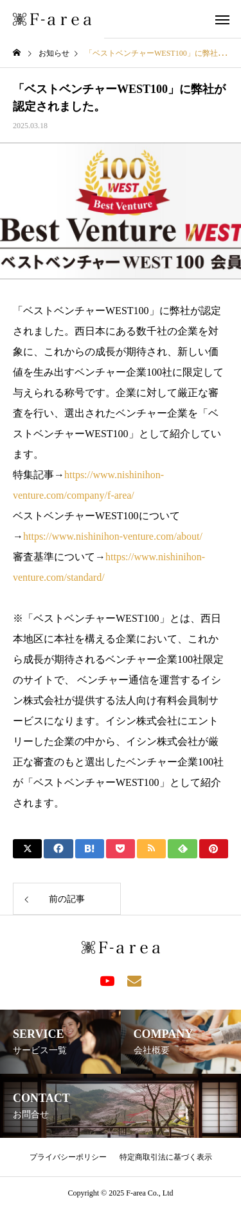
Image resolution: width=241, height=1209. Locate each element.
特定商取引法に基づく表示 (166, 1157)
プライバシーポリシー (68, 1157)
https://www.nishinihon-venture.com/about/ (112, 536)
